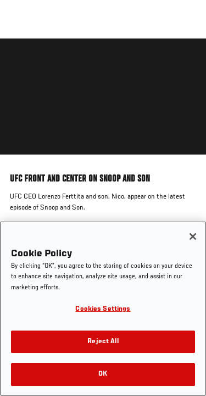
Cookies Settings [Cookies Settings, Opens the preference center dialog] (102, 309)
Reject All (102, 341)
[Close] (193, 236)
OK (102, 374)
